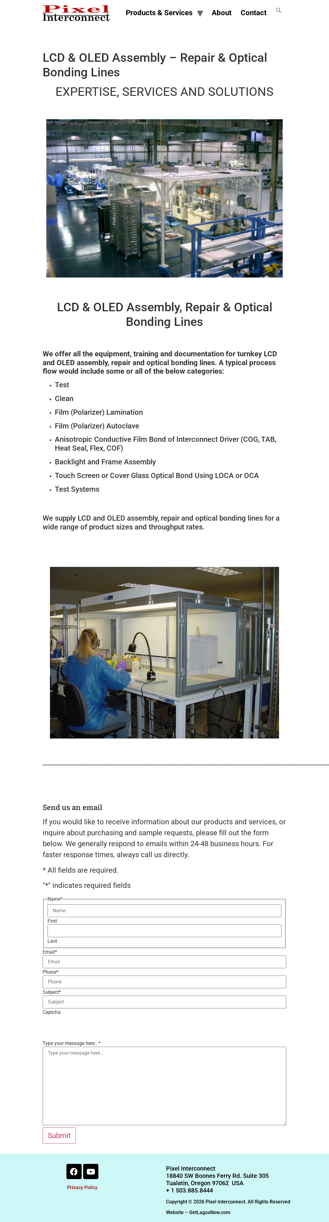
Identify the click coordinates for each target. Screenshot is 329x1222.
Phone (50, 972)
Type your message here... (72, 1043)
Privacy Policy (82, 1187)
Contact (254, 13)
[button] (278, 13)
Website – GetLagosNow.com (198, 1212)
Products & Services (159, 13)
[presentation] (89, 1027)
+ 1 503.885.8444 (189, 1190)
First (52, 921)
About (222, 13)
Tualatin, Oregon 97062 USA (204, 1183)
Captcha (52, 1012)
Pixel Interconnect (190, 1168)
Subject (52, 992)
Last (52, 941)
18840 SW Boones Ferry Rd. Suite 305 (217, 1175)
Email (50, 952)
